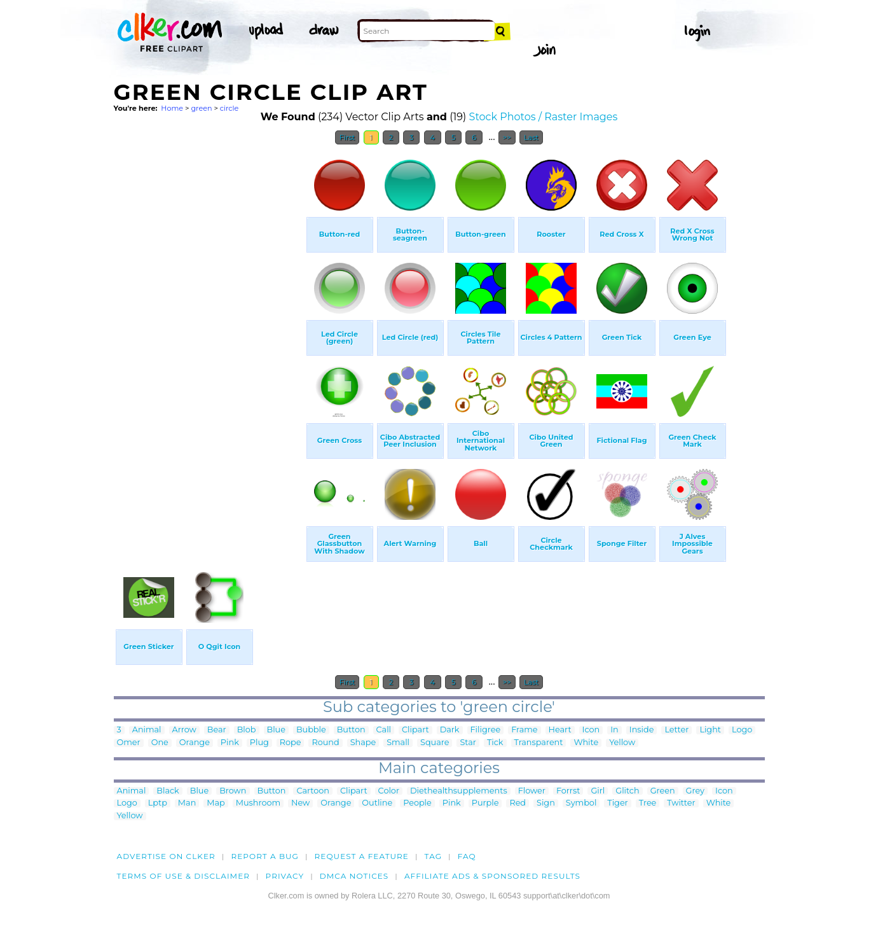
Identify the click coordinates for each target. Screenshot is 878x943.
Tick (495, 743)
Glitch (627, 791)
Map (215, 803)
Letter (676, 730)
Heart (560, 730)
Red (517, 803)
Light (710, 730)
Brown (232, 791)
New (300, 803)
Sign (546, 803)
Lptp (157, 803)
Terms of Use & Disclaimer (183, 876)
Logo (742, 730)
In (614, 730)
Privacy (285, 876)
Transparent (538, 743)
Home (172, 108)
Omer (129, 743)
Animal (146, 730)
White (585, 743)
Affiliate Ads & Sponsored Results (492, 876)
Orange (194, 743)
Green (662, 791)
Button (351, 730)
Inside (641, 730)
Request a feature (362, 856)
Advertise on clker (166, 856)
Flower (531, 791)
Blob (246, 730)
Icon (591, 730)
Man (187, 803)
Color (388, 791)
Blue (276, 730)
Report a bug (265, 856)
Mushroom (258, 803)
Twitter (681, 803)
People (417, 803)
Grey (695, 791)
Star (468, 743)
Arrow (184, 730)
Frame (524, 730)
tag (433, 856)
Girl (598, 791)
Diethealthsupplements (458, 791)
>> (507, 137)
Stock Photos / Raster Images (543, 117)
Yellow (622, 743)
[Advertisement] (209, 342)
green (201, 108)
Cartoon (312, 791)
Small (398, 743)
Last (531, 137)
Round (325, 743)
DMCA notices (354, 876)
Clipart (415, 730)
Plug (259, 743)
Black (167, 791)
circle (229, 108)
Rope (290, 743)
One (159, 743)
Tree (648, 803)
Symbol (581, 803)
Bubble (311, 730)
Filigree (485, 730)
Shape (363, 743)
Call (383, 730)
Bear (216, 730)
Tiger (617, 803)
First (347, 137)
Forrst (568, 791)
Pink (230, 743)
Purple (485, 803)
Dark (450, 730)
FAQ (467, 856)
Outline (377, 803)
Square (434, 743)
